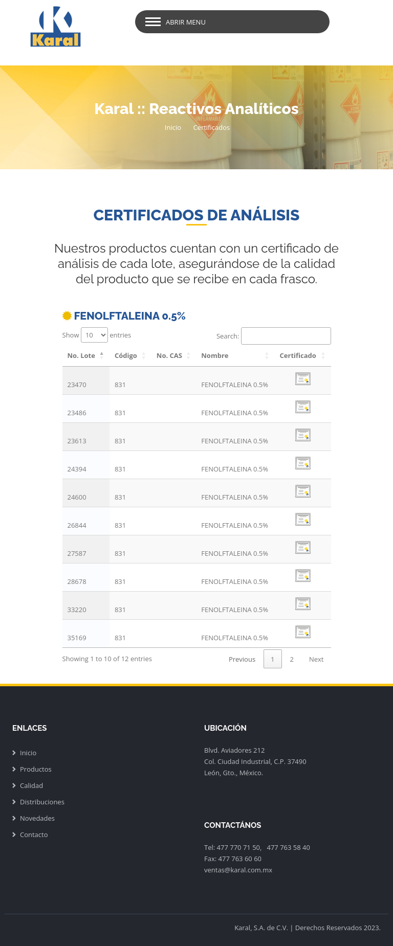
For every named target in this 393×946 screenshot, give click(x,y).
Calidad (31, 785)
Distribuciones (42, 801)
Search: (273, 336)
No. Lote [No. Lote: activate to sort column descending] (81, 355)
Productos (36, 769)
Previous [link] (242, 659)
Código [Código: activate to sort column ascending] (126, 355)
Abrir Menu (186, 22)
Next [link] (316, 659)
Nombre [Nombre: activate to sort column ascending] (214, 355)
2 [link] (292, 659)
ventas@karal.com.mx (238, 869)
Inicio (173, 127)
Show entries (97, 335)
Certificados (211, 127)
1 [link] (272, 659)
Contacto (34, 834)
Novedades (37, 818)
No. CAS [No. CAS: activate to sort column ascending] (169, 355)
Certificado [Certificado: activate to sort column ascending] (298, 355)
